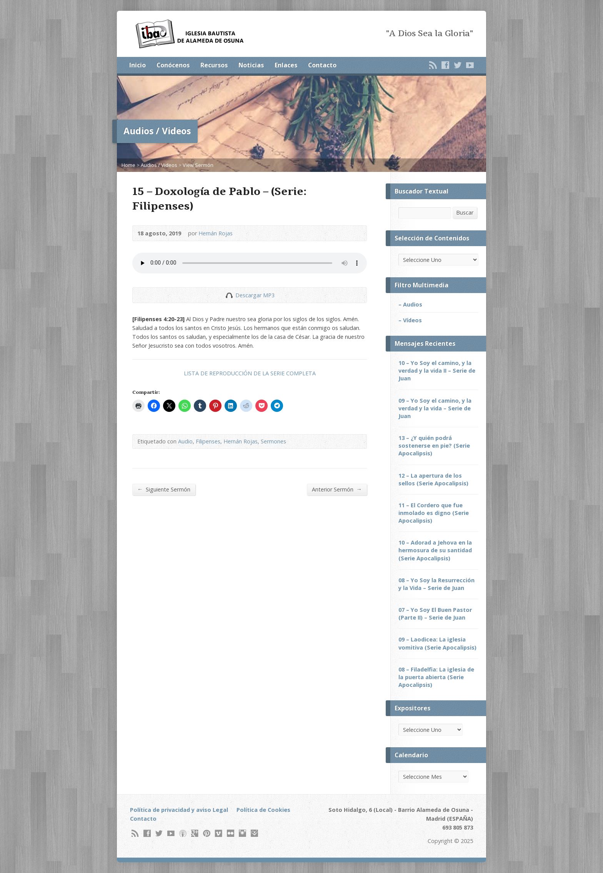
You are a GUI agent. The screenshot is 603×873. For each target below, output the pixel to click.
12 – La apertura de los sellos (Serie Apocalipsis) (433, 479)
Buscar (464, 212)
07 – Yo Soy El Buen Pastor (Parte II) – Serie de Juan (435, 613)
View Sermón (198, 165)
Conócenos (173, 65)
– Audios (410, 304)
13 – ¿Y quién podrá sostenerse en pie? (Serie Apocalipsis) (434, 445)
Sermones (273, 441)
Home (128, 165)
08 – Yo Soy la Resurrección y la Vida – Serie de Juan (436, 583)
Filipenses (208, 441)
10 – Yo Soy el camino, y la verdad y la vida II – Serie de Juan (436, 370)
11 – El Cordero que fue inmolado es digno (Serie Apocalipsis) (433, 512)
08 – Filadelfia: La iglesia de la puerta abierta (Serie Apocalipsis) (436, 677)
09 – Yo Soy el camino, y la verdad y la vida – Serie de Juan (434, 408)
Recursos (214, 65)
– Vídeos (410, 320)
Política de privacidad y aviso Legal (179, 809)
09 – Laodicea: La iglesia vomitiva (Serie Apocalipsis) (437, 643)
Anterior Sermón (337, 489)
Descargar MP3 (255, 295)
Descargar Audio (229, 295)
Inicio (137, 65)
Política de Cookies (263, 809)
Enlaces (286, 65)
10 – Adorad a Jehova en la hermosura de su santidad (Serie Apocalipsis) (435, 550)
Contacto (322, 65)
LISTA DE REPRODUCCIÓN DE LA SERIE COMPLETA (250, 373)
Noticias (251, 65)
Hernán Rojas (215, 233)
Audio (185, 441)
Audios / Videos (159, 165)
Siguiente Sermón (163, 489)
